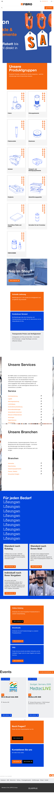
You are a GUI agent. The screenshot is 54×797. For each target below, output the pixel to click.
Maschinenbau (12, 466)
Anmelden (49, 7)
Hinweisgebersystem (26, 780)
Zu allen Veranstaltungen (46, 672)
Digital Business (12, 420)
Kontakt (46, 780)
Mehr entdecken (13, 280)
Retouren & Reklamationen (15, 415)
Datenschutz (13, 780)
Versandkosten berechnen (15, 412)
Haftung (18, 780)
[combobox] (52, 1)
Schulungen (11, 417)
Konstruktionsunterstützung (15, 407)
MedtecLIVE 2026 (34, 697)
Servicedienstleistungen (14, 409)
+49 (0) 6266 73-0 (45, 1)
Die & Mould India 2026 (9, 697)
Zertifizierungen (35, 780)
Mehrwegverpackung (13, 401)
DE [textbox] (51, 1)
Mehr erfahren (6, 715)
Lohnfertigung (11, 404)
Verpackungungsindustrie (14, 469)
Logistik (10, 399)
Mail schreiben (27, 761)
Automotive (11, 463)
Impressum (3, 780)
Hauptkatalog (11, 423)
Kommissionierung (13, 396)
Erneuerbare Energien (13, 474)
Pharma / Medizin (12, 471)
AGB (8, 780)
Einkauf (42, 780)
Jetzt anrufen (16, 761)
